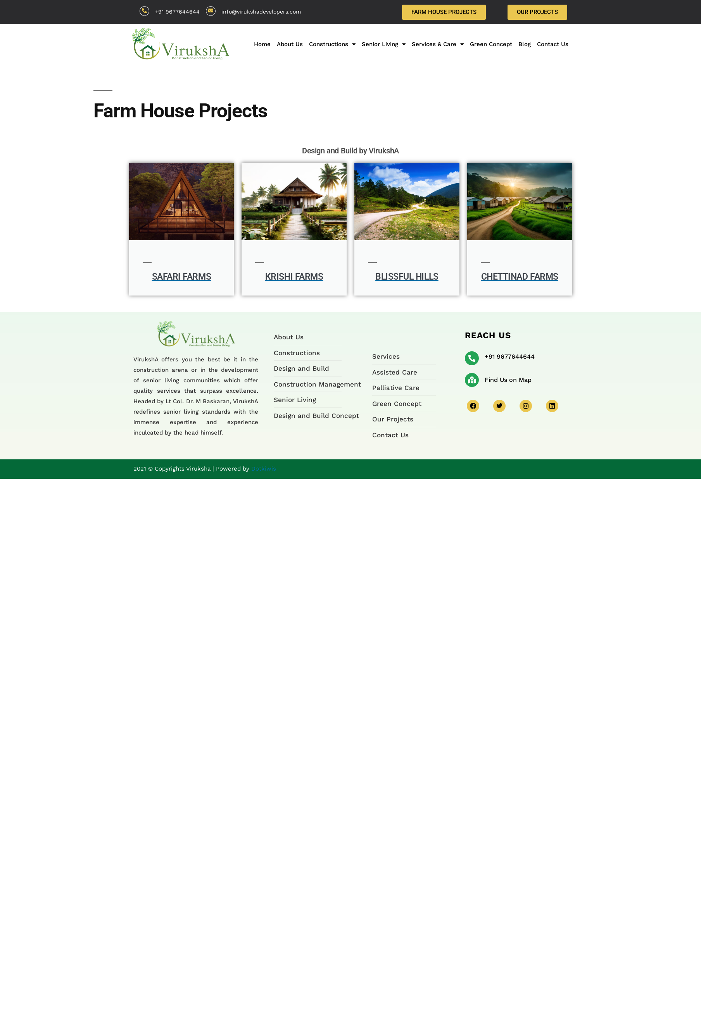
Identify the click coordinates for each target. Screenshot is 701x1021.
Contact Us (552, 44)
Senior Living (384, 44)
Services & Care (438, 44)
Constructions (332, 44)
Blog (524, 44)
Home (262, 44)
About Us (290, 44)
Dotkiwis (263, 468)
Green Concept (491, 44)
